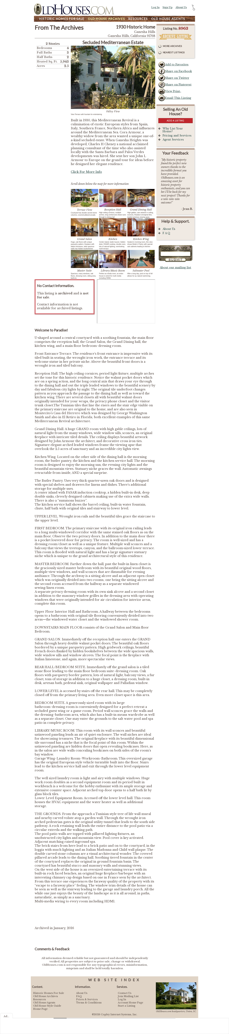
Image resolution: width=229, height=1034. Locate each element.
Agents (168, 19)
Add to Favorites (176, 64)
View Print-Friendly (173, 92)
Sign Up (167, 7)
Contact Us (124, 993)
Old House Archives (45, 996)
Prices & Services (87, 999)
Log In (155, 7)
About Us (181, 7)
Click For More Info (86, 172)
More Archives (172, 46)
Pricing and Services (177, 135)
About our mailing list (175, 267)
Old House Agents (44, 1002)
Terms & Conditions (89, 1002)
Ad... (6, 1016)
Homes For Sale (61, 19)
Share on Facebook (178, 71)
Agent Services (173, 139)
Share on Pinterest (178, 84)
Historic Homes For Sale (48, 993)
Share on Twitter (177, 78)
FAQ (79, 996)
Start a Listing (126, 1005)
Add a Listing (175, 120)
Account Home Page (130, 1002)
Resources (138, 19)
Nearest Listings (174, 52)
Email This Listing (178, 98)
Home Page (40, 1008)
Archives (106, 19)
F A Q (166, 233)
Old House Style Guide (47, 1005)
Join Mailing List (128, 996)
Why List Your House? (173, 130)
